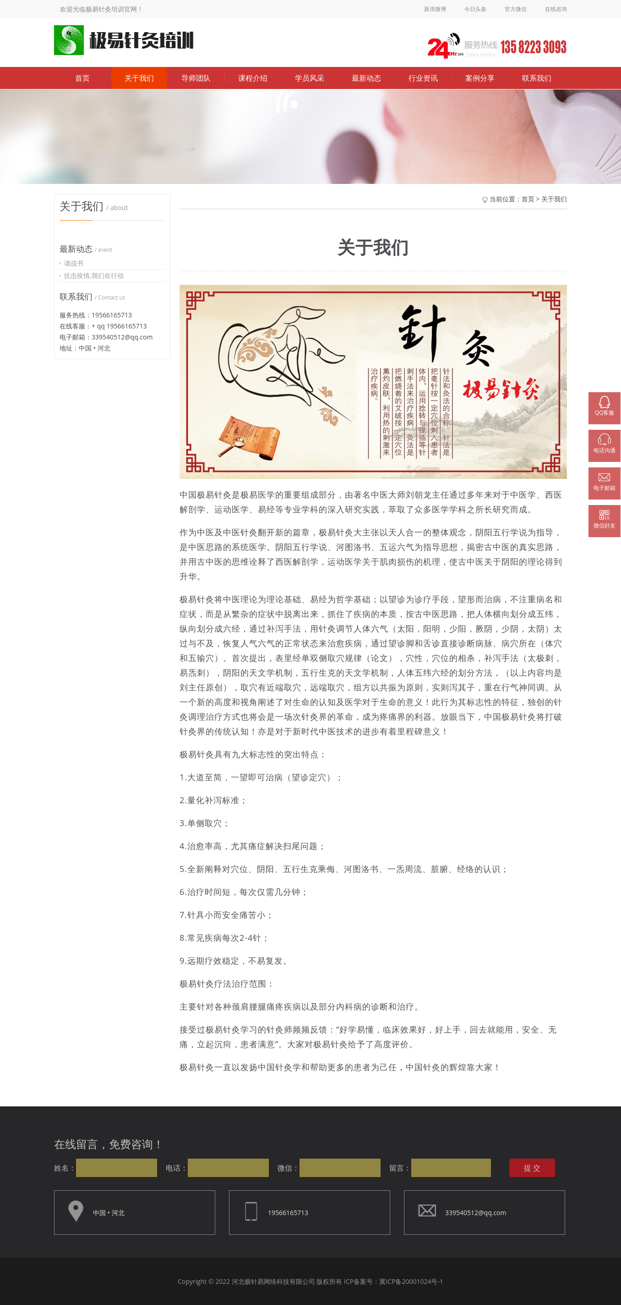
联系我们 (536, 78)
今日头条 (475, 9)
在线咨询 (556, 9)
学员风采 (309, 78)
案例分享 (480, 78)
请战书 (73, 263)
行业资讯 (423, 78)
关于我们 (139, 78)
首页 (82, 78)
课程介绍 (252, 78)
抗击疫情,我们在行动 (94, 275)
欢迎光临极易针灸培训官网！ (101, 9)
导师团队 (196, 78)
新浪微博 (435, 9)
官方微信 (516, 9)
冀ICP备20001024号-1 (411, 1281)
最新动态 (366, 78)
